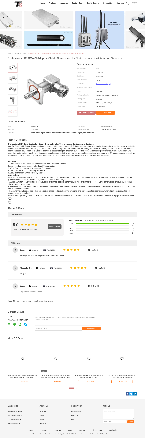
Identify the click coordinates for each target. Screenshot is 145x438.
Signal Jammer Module (15, 411)
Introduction (43, 411)
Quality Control (93, 3)
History (41, 415)
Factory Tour (77, 3)
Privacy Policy (97, 430)
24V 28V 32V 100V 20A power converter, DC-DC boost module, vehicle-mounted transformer (122, 376)
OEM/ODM (74, 415)
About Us (64, 3)
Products (52, 3)
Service (41, 419)
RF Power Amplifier (14, 423)
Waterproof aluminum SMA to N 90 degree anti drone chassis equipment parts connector (22, 376)
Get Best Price (86, 113)
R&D (72, 419)
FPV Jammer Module (14, 419)
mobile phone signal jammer (43, 301)
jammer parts (26, 301)
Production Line (76, 411)
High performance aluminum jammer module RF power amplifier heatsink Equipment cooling (55, 376)
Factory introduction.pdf (103, 84)
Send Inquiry (91, 328)
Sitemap (82, 430)
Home (42, 3)
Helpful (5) (94, 250)
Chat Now (120, 3)
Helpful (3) (95, 286)
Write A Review (54, 227)
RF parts (16, 301)
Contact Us (107, 3)
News (70, 430)
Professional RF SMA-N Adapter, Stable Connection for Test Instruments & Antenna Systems (55, 53)
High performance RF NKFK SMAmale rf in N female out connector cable (89, 376)
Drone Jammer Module (15, 415)
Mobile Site (113, 430)
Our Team (42, 423)
